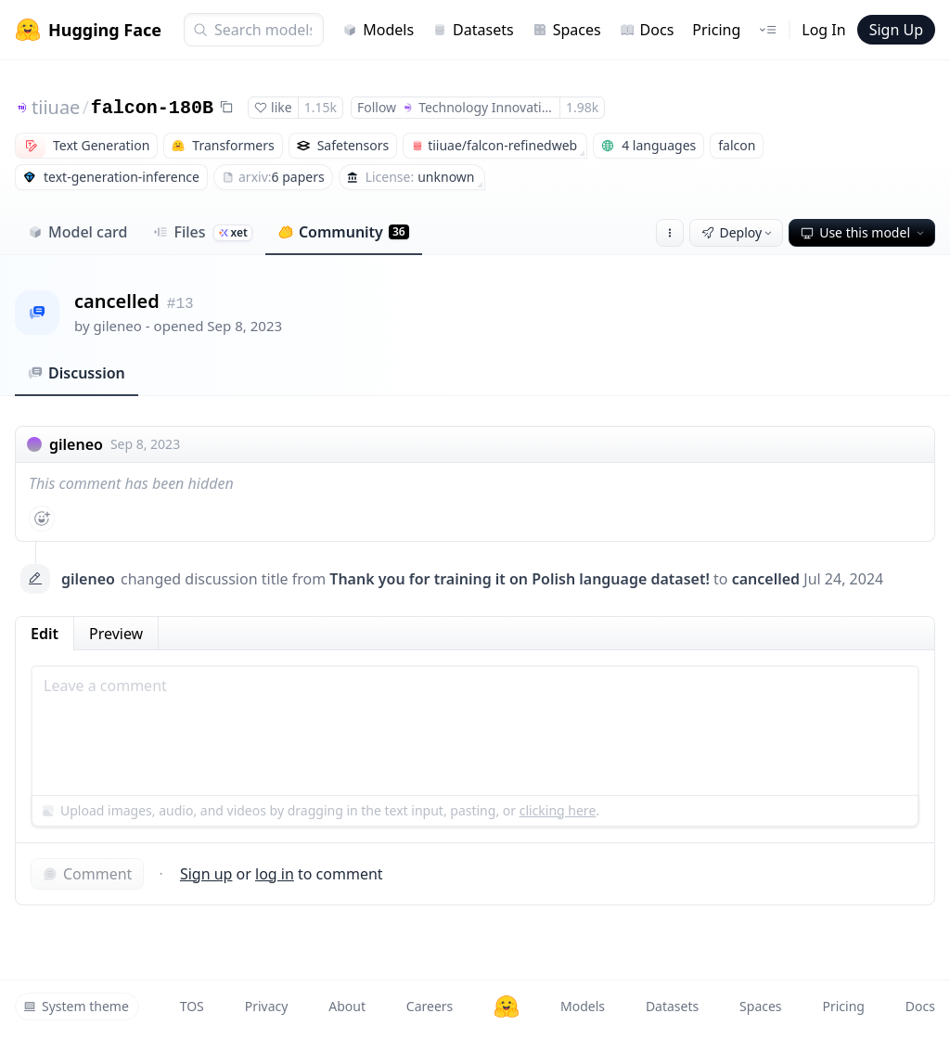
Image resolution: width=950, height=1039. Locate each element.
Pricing (716, 29)
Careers (429, 1006)
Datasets (473, 29)
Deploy (738, 232)
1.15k (320, 107)
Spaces (567, 29)
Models (378, 29)
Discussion (76, 373)
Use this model (864, 232)
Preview (116, 633)
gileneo (118, 325)
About (347, 1006)
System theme (76, 1006)
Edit (44, 633)
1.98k (582, 107)
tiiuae (56, 107)
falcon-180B (152, 108)
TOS (192, 1006)
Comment (87, 874)
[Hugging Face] (507, 1007)
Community (343, 232)
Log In (823, 29)
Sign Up (896, 29)
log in (274, 874)
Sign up (206, 874)
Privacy (267, 1006)
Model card (77, 232)
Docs (647, 29)
